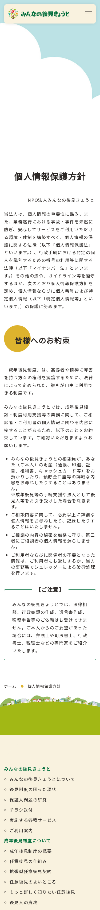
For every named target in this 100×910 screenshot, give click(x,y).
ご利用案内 (21, 830)
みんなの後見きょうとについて (42, 779)
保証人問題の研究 (28, 799)
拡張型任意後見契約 (31, 871)
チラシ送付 (21, 810)
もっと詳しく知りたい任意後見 (42, 892)
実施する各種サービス (33, 820)
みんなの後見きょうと (27, 769)
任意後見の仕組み (28, 861)
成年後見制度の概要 (31, 851)
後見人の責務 (24, 902)
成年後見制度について (27, 840)
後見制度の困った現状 (33, 789)
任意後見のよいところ (33, 881)
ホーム (10, 686)
